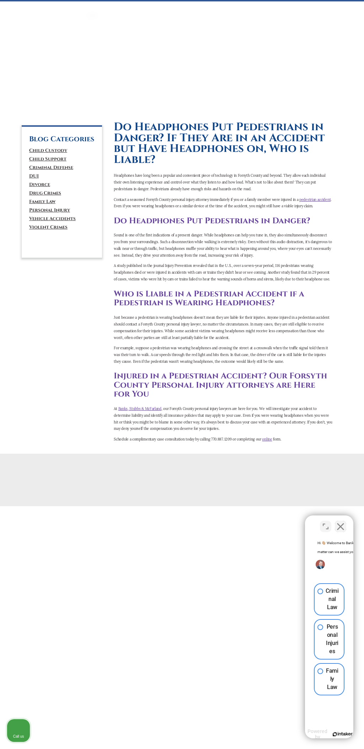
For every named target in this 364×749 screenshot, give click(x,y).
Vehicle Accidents (52, 219)
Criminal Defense (51, 167)
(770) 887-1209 (51, 81)
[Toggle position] (325, 522)
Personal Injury (49, 210)
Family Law (42, 201)
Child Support (47, 159)
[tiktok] (57, 107)
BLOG (345, 8)
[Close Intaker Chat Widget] (340, 522)
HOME (92, 8)
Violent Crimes (48, 227)
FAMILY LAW (164, 8)
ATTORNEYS (278, 8)
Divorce (39, 184)
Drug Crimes (45, 193)
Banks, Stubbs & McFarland (139, 408)
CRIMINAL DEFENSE (120, 8)
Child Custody (48, 150)
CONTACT (326, 8)
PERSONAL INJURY (221, 8)
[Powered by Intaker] (303, 734)
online (267, 439)
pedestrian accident (315, 199)
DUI (146, 8)
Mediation (190, 8)
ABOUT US (302, 8)
